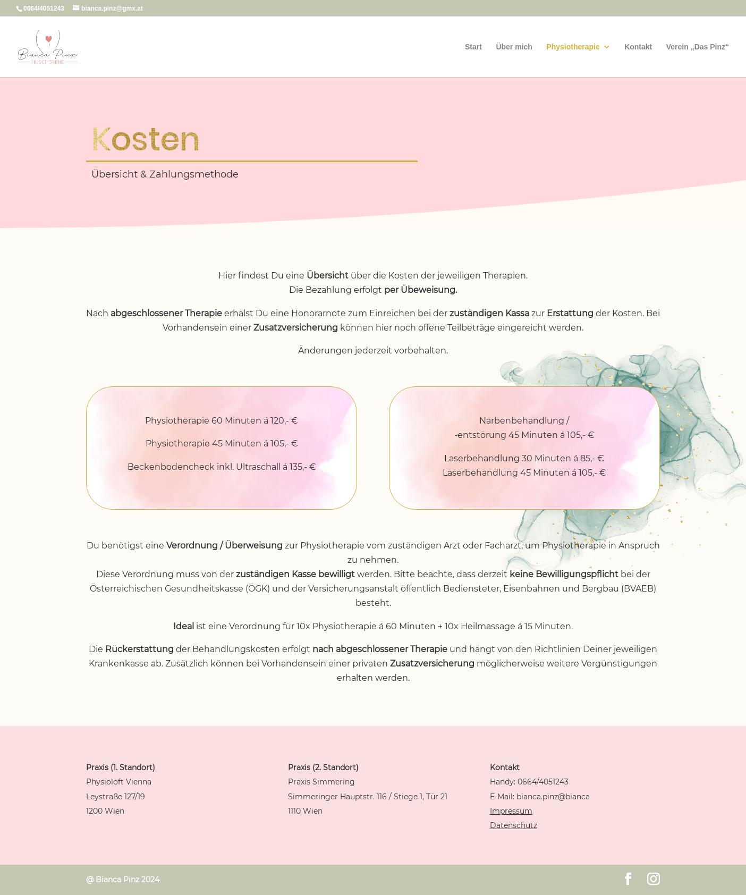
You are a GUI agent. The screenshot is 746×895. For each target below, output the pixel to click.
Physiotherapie (572, 47)
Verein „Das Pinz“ (697, 47)
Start (473, 47)
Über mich (514, 47)
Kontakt (638, 47)
